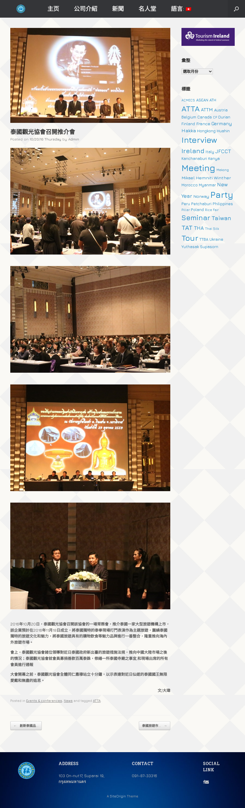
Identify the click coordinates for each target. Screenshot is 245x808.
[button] (236, 9)
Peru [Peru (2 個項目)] (185, 203)
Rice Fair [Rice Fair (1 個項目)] (212, 210)
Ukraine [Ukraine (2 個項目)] (216, 239)
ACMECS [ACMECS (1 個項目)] (188, 100)
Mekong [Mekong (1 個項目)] (222, 170)
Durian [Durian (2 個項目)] (224, 117)
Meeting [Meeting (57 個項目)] (198, 168)
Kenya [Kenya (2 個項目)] (214, 158)
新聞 (118, 8)
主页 (53, 8)
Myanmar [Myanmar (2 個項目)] (207, 185)
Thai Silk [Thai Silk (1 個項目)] (212, 228)
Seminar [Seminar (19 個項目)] (195, 217)
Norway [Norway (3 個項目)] (201, 196)
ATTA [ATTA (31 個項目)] (190, 108)
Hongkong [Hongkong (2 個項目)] (206, 130)
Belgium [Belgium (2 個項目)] (188, 117)
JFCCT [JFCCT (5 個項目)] (223, 151)
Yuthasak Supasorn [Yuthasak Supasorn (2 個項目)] (199, 246)
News (68, 700)
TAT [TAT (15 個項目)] (187, 227)
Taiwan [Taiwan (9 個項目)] (221, 218)
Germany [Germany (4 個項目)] (221, 123)
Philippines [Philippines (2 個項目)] (223, 203)
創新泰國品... (26, 725)
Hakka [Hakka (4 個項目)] (188, 130)
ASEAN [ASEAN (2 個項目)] (202, 100)
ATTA (97, 700)
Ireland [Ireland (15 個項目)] (192, 151)
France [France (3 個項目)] (203, 123)
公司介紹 (85, 8)
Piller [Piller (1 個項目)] (185, 210)
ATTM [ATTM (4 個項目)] (207, 109)
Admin (73, 139)
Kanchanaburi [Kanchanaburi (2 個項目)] (194, 158)
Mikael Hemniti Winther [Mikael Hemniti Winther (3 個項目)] (206, 177)
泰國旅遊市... (154, 725)
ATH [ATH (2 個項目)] (212, 100)
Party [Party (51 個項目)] (221, 195)
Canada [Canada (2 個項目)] (204, 117)
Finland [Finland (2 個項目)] (188, 123)
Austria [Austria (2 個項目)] (221, 110)
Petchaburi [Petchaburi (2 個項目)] (201, 203)
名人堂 (147, 8)
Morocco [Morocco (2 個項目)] (189, 185)
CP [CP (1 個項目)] (215, 117)
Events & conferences (44, 700)
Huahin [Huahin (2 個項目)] (223, 130)
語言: (181, 8)
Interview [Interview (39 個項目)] (199, 140)
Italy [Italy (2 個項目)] (210, 151)
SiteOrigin (118, 796)
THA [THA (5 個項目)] (199, 228)
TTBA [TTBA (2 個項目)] (203, 239)
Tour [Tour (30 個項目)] (189, 237)
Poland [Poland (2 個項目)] (197, 209)
